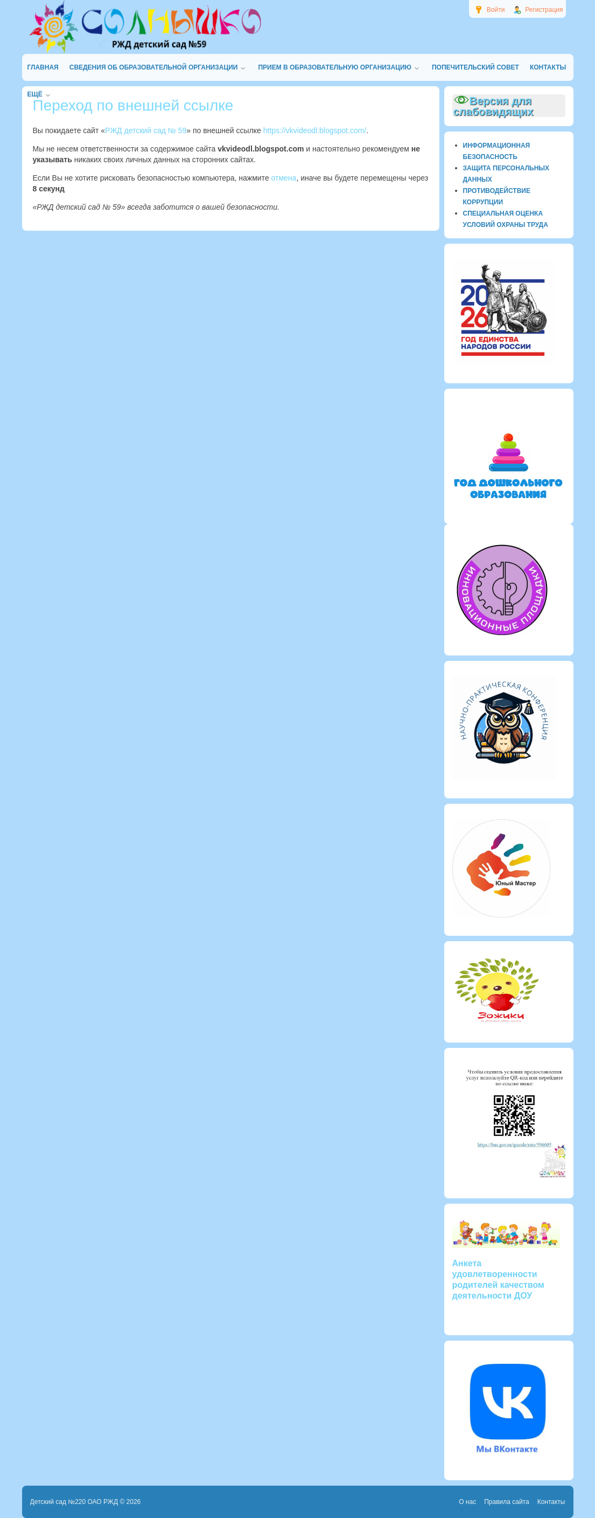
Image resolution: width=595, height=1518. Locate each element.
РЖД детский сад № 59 (145, 130)
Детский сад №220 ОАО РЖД (74, 1502)
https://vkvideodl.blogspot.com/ (314, 130)
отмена (284, 178)
